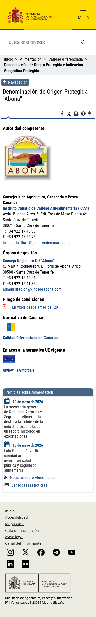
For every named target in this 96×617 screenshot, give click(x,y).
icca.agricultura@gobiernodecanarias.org (37, 242)
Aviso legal (14, 536)
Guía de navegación (22, 530)
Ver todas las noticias (25, 485)
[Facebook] (63, 114)
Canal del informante (23, 543)
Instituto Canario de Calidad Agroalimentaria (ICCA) (46, 208)
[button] (83, 12)
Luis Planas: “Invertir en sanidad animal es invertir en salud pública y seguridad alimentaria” (24, 460)
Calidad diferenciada (66, 59)
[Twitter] (70, 114)
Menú (83, 17)
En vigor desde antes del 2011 (37, 307)
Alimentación (31, 59)
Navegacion (15, 82)
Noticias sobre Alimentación (33, 477)
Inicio (8, 59)
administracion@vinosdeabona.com (32, 289)
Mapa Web (14, 523)
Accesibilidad (16, 517)
